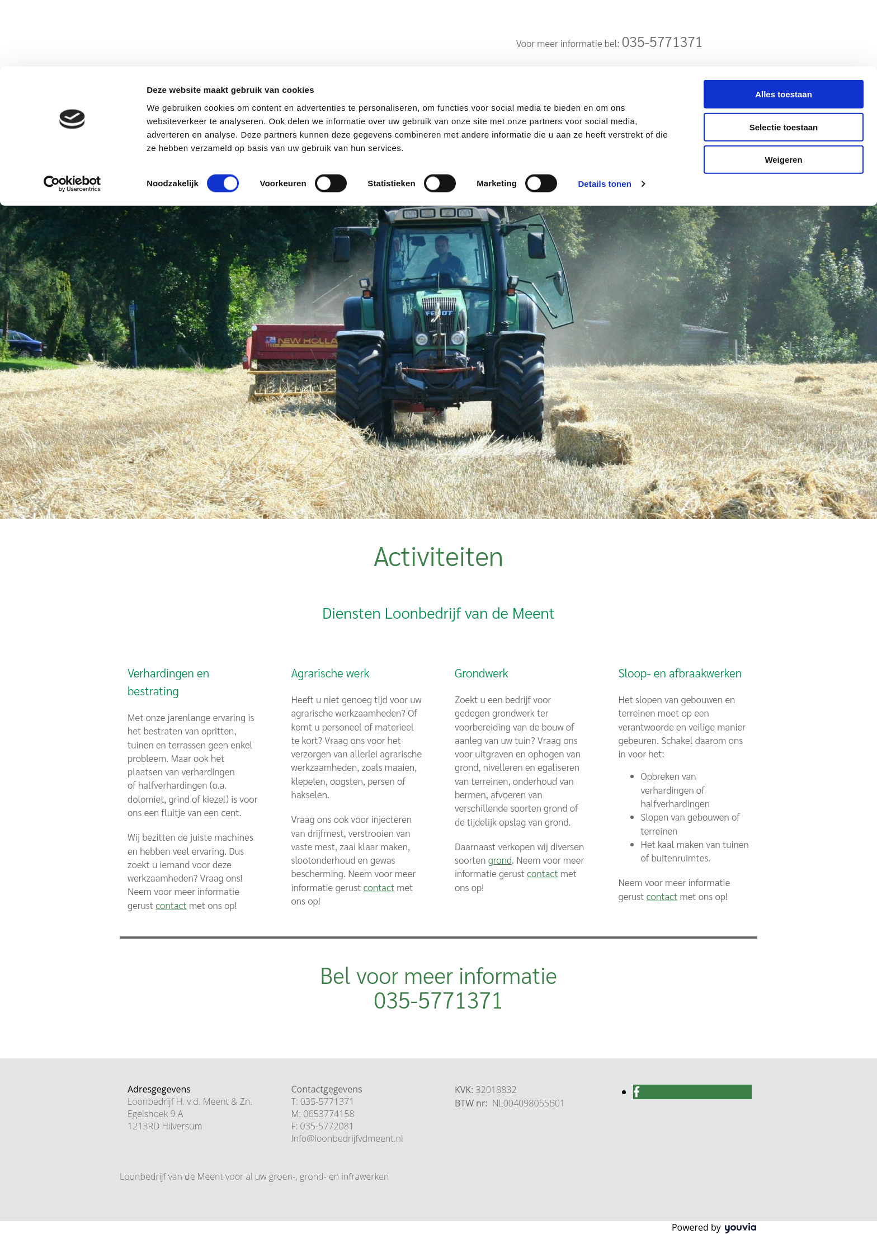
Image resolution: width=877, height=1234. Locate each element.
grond (500, 860)
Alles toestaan (783, 27)
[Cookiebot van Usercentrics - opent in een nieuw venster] (72, 117)
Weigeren (783, 93)
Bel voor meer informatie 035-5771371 (438, 987)
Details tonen (604, 117)
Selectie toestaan (783, 60)
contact (379, 887)
